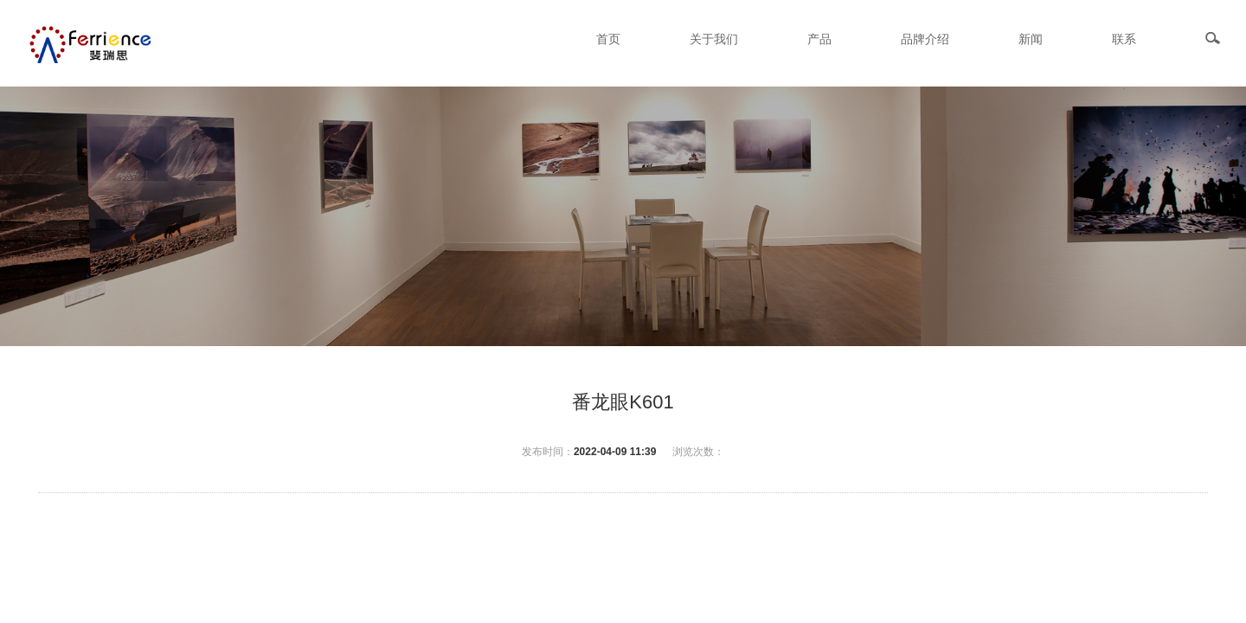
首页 (608, 39)
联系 (1124, 39)
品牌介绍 (925, 39)
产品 (819, 39)
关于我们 (714, 39)
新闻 (1030, 39)
